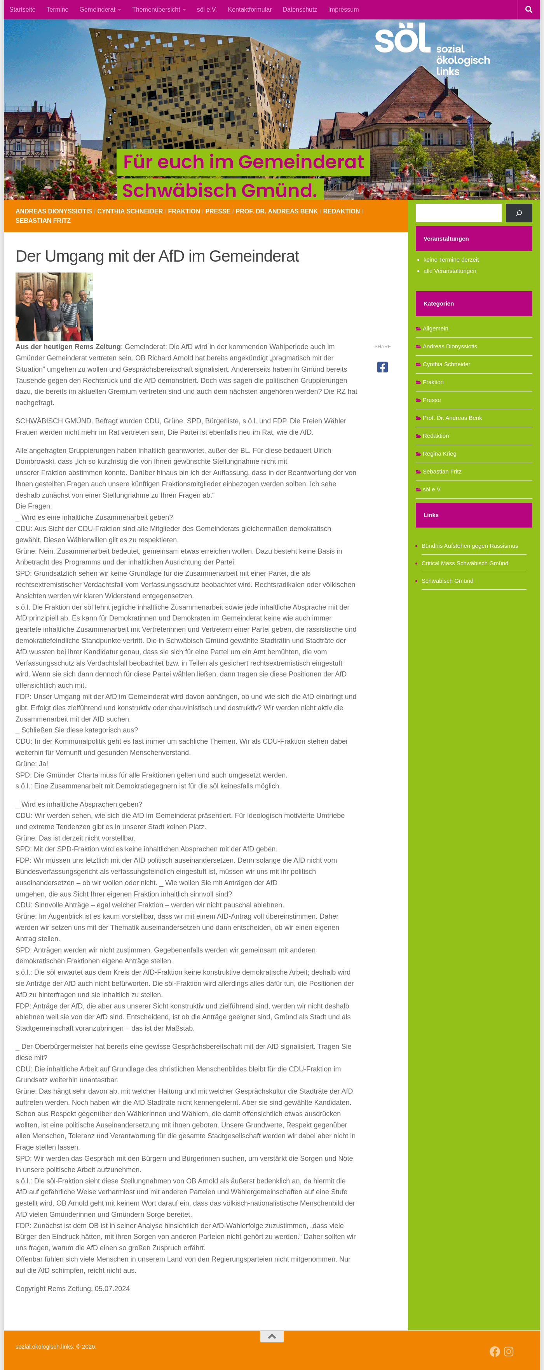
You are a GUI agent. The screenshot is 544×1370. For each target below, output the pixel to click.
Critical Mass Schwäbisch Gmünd (465, 563)
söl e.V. (207, 9)
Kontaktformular (250, 9)
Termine (58, 9)
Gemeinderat (98, 9)
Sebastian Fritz (43, 220)
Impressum (343, 9)
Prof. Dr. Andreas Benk (277, 211)
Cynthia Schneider (130, 211)
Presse (218, 211)
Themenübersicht (156, 9)
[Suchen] (519, 213)
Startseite (22, 9)
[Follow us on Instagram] (509, 1351)
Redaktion (342, 211)
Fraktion (184, 211)
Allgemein (435, 328)
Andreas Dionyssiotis (54, 211)
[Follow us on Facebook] (495, 1351)
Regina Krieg (440, 453)
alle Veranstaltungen (450, 270)
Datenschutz (299, 9)
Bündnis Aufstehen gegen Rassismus (470, 545)
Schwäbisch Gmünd (447, 580)
